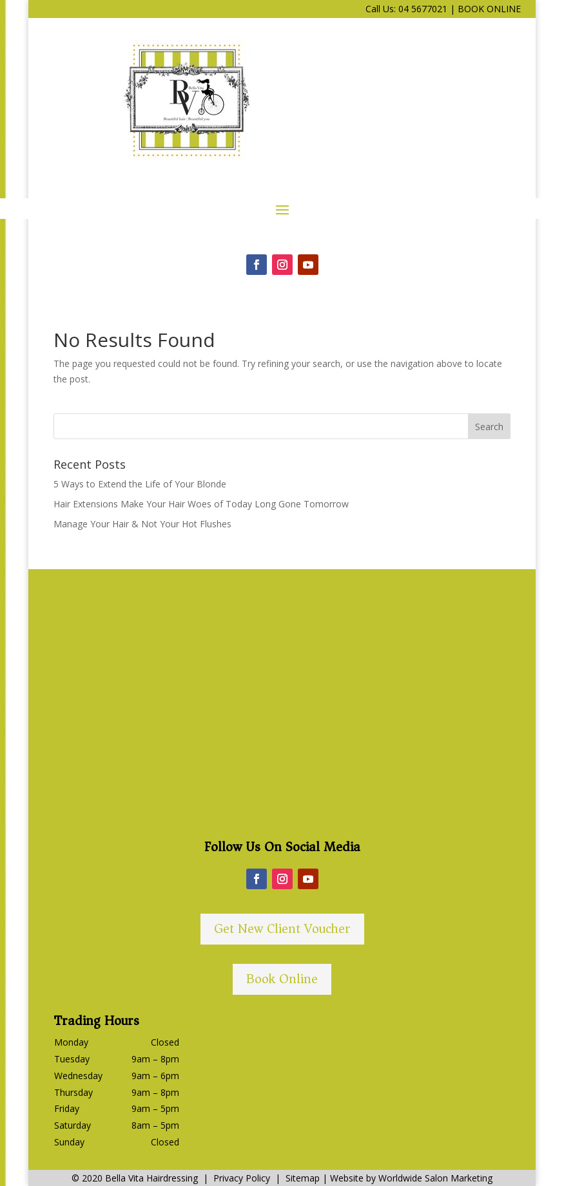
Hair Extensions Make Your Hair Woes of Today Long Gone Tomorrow (201, 504)
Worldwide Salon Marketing (435, 1178)
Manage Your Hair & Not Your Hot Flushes (142, 524)
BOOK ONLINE (489, 9)
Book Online (282, 979)
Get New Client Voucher (282, 929)
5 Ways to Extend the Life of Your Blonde (139, 484)
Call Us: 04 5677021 (406, 9)
